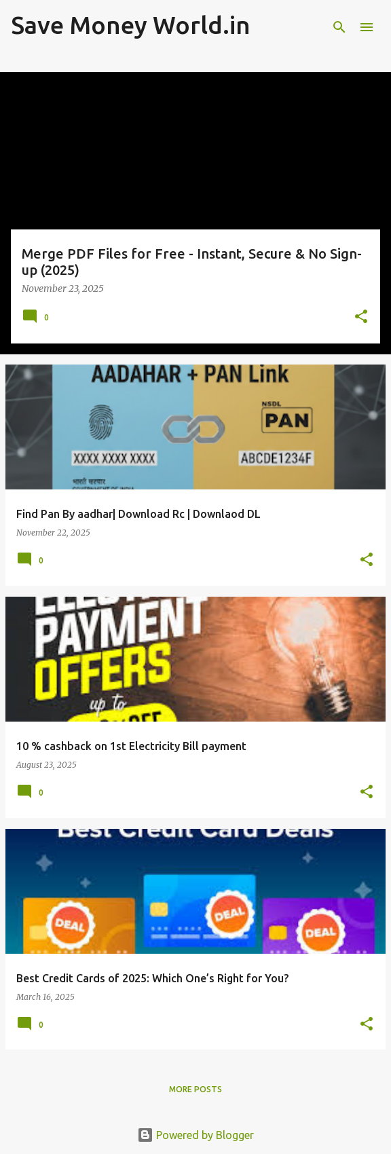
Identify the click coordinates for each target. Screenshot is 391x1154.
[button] (361, 317)
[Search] (339, 27)
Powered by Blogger (195, 1135)
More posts (195, 1089)
